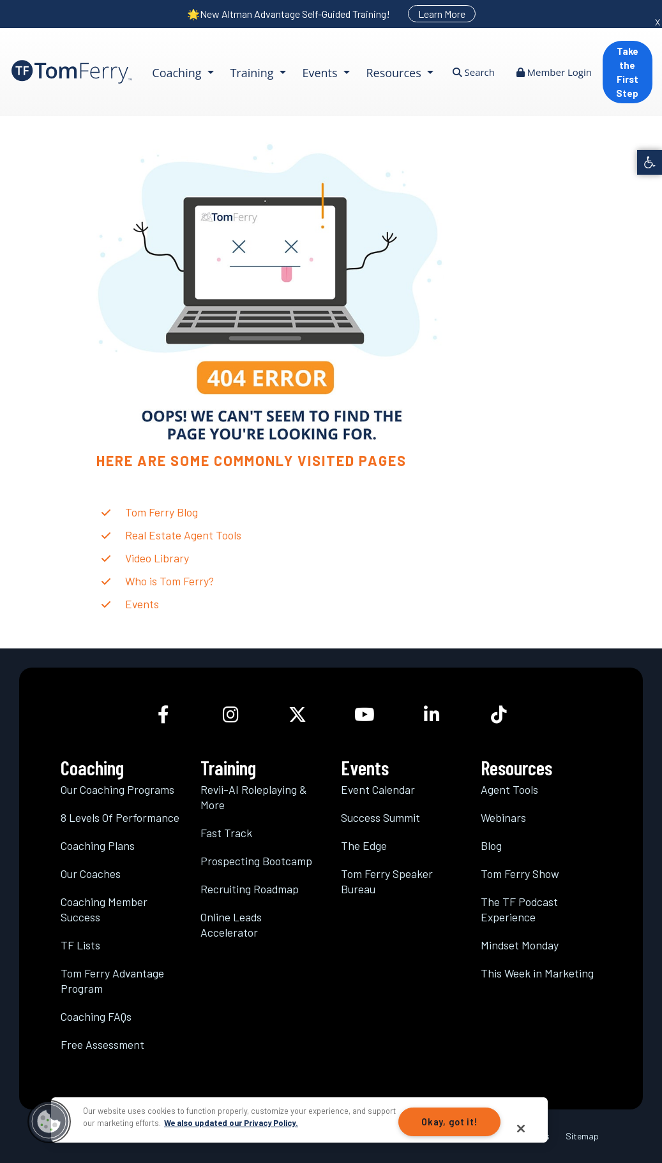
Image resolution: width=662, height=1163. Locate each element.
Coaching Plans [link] (98, 845)
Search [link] (474, 72)
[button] (49, 1121)
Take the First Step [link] (627, 72)
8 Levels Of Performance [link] (120, 817)
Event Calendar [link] (378, 789)
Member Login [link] (554, 72)
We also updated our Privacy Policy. (231, 1123)
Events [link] (321, 72)
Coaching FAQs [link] (96, 1016)
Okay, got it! (449, 1121)
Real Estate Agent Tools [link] (183, 535)
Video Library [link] (157, 558)
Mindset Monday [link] (520, 945)
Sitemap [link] (582, 1135)
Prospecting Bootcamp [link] (256, 861)
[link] (649, 162)
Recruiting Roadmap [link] (249, 889)
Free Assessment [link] (102, 1044)
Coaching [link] (178, 72)
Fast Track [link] (226, 833)
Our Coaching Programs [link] (117, 789)
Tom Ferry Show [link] (520, 874)
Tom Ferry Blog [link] (161, 512)
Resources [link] (395, 72)
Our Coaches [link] (91, 874)
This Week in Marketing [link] (537, 973)
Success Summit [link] (380, 817)
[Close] (521, 1129)
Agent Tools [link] (509, 789)
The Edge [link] (364, 845)
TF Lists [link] (80, 945)
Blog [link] (491, 845)
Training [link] (253, 72)
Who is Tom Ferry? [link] (169, 581)
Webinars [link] (503, 817)
